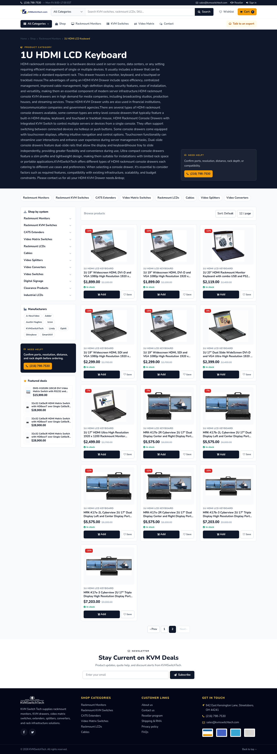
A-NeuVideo (32, 315)
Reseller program (152, 716)
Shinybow (31, 334)
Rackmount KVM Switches (97, 710)
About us (147, 705)
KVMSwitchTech (34, 328)
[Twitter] (32, 732)
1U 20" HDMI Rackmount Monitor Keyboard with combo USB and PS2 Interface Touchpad (225, 276)
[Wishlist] (226, 11)
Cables (85, 732)
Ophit (63, 328)
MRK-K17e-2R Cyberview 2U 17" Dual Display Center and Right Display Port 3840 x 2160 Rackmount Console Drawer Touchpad (167, 518)
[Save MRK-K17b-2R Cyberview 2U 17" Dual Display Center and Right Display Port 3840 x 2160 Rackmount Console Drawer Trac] (187, 454)
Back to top (249, 749)
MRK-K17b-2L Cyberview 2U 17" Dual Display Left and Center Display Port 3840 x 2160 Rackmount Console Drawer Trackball (227, 438)
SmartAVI (47, 334)
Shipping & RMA (152, 721)
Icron (50, 322)
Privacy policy (150, 727)
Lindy (52, 328)
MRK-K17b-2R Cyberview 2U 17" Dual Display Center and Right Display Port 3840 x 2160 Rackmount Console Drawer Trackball (167, 438)
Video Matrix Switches (94, 721)
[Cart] (247, 11)
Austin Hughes (34, 322)
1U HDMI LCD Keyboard (99, 268)
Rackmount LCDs (91, 727)
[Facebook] (24, 732)
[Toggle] (70, 218)
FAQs (145, 732)
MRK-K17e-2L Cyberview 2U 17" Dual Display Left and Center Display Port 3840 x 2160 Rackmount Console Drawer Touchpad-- (108, 518)
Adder (48, 315)
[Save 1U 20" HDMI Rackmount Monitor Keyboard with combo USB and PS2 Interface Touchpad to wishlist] (247, 294)
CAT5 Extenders (91, 716)
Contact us (148, 710)
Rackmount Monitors (50, 38)
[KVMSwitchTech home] (34, 11)
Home (23, 38)
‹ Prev (153, 629)
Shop (33, 38)
